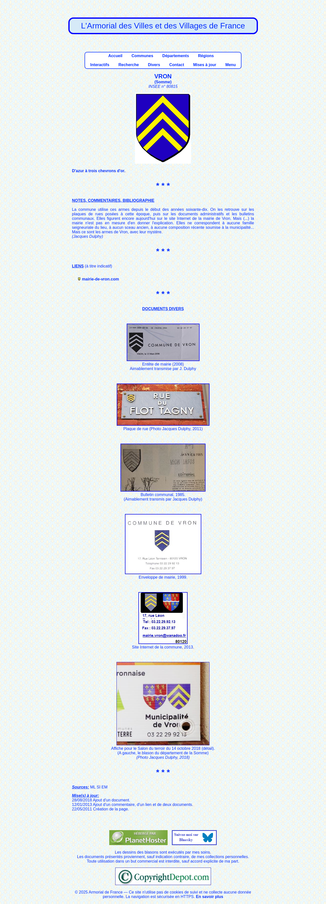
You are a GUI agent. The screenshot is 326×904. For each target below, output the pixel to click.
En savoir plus (209, 897)
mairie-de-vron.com (100, 279)
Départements (175, 56)
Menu (230, 65)
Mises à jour (204, 65)
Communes (142, 56)
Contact (176, 65)
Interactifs (99, 65)
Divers (154, 65)
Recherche (128, 65)
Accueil (115, 56)
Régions (206, 56)
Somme (163, 82)
